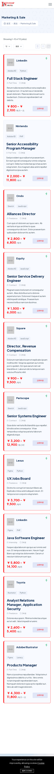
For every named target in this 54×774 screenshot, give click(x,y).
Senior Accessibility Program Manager (22, 146)
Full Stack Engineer (22, 78)
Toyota (20, 582)
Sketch (11, 206)
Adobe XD (12, 71)
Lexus (20, 460)
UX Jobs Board (18, 478)
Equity (20, 258)
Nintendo (22, 126)
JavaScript (22, 206)
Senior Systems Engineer (26, 416)
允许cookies (27, 771)
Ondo (20, 195)
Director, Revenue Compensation (21, 348)
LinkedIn (21, 60)
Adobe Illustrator (27, 647)
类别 (15, 23)
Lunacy (20, 657)
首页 (7, 23)
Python (23, 71)
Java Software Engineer (26, 538)
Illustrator (12, 593)
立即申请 (40, 108)
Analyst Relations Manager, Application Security (24, 604)
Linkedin (21, 520)
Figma (10, 471)
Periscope (22, 398)
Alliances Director (21, 214)
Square (20, 328)
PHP (21, 136)
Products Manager (22, 665)
